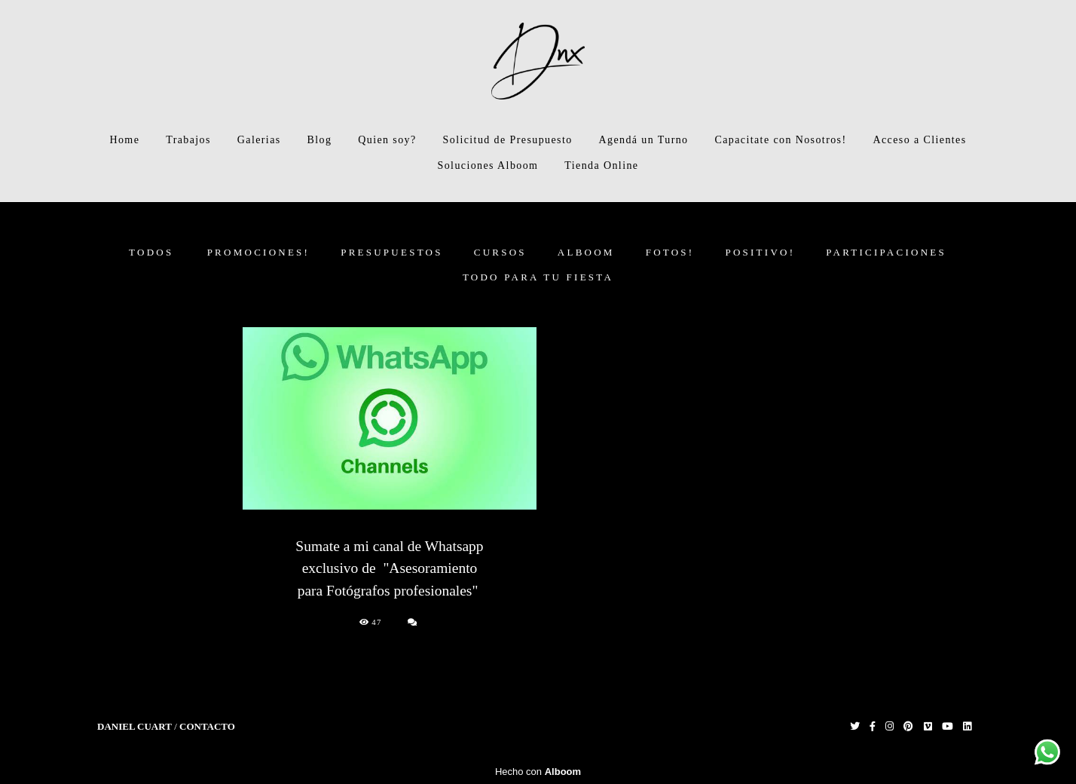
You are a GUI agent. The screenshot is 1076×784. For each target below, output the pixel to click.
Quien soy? (387, 139)
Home (124, 139)
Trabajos (188, 139)
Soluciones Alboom (488, 165)
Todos (151, 252)
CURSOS (500, 252)
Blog (319, 139)
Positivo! (760, 252)
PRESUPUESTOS (392, 252)
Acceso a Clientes (919, 139)
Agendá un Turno (644, 139)
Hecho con (538, 771)
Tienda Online (601, 165)
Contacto (207, 726)
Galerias (259, 139)
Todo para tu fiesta (538, 277)
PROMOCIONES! (258, 252)
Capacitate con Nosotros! (780, 139)
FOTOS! (670, 252)
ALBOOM (586, 252)
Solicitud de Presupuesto (508, 139)
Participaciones (886, 252)
